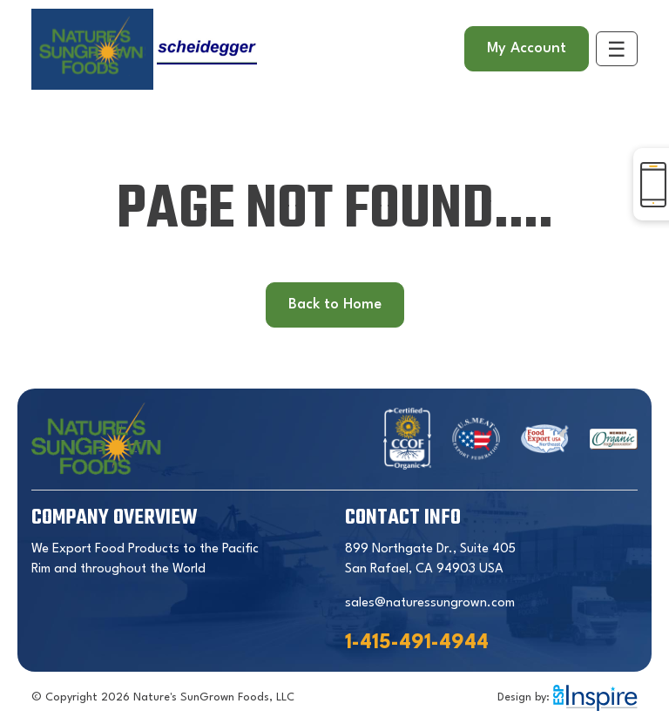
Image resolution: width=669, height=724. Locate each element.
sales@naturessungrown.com (430, 603)
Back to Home (335, 304)
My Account (526, 48)
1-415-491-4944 (417, 643)
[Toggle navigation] (617, 48)
